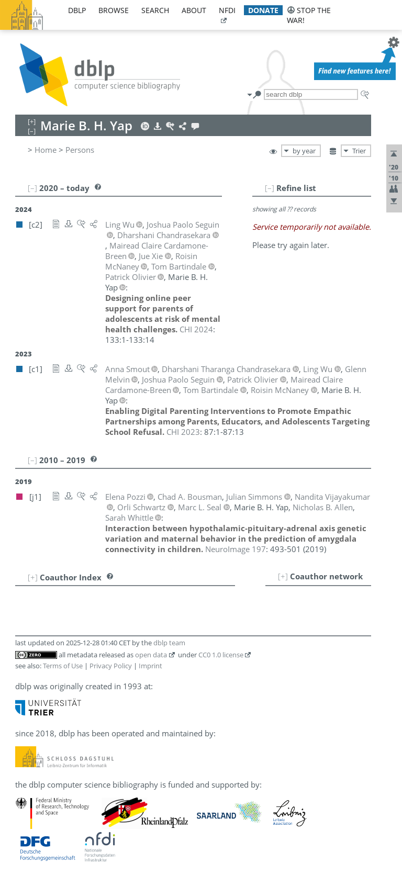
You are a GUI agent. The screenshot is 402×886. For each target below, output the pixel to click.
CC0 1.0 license (220, 654)
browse (113, 10)
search (155, 10)
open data (151, 654)
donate (263, 10)
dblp (77, 10)
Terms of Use (63, 665)
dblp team (169, 642)
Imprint (150, 665)
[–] (269, 188)
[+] (283, 576)
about (194, 10)
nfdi (227, 10)
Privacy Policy (111, 665)
